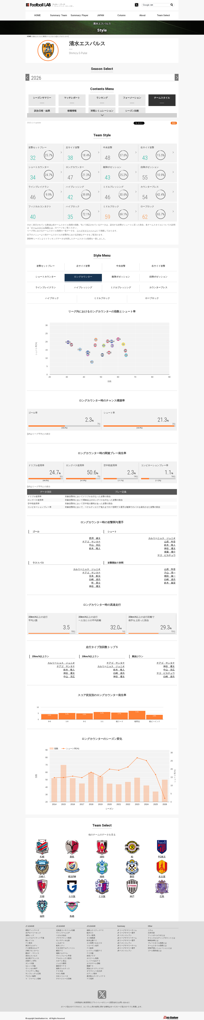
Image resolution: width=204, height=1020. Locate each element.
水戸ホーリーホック (33, 933)
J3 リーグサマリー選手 (126, 948)
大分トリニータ (62, 976)
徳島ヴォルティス (63, 968)
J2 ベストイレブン (124, 943)
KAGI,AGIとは (153, 940)
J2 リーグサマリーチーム (127, 938)
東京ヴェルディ (31, 946)
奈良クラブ (91, 956)
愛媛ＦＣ (90, 966)
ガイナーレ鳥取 (93, 958)
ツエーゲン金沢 (93, 946)
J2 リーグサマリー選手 (126, 940)
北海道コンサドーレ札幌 (65, 930)
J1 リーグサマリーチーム (127, 930)
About (142, 15)
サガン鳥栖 (60, 974)
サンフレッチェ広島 (33, 974)
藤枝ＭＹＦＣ (61, 966)
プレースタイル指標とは (157, 943)
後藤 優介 (170, 551)
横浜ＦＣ (59, 951)
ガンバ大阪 (30, 963)
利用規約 (79, 1002)
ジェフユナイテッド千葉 (35, 938)
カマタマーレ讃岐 (93, 963)
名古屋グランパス (32, 958)
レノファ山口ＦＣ (93, 961)
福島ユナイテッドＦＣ (95, 930)
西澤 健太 (94, 538)
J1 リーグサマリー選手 (126, 933)
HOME (37, 15)
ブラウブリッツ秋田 (63, 938)
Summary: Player (79, 15)
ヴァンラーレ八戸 (63, 933)
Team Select (163, 15)
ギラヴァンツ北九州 (94, 971)
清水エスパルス (31, 956)
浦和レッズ (30, 935)
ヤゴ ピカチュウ (166, 555)
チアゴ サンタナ (91, 541)
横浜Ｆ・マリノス (32, 953)
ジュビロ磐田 (61, 963)
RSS (174, 123)
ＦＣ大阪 (90, 953)
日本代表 (151, 933)
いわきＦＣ (60, 943)
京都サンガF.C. (31, 961)
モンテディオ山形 (63, 940)
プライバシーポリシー (100, 1002)
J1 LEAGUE (30, 926)
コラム (150, 930)
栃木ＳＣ (90, 933)
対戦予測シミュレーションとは (160, 948)
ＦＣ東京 (29, 943)
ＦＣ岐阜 (90, 948)
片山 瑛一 (170, 572)
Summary (121, 926)
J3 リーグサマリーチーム (127, 946)
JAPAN (100, 15)
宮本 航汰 (94, 576)
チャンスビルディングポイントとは (161, 938)
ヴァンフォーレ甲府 (63, 956)
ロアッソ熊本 (92, 974)
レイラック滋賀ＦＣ (94, 951)
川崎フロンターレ (32, 951)
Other (150, 926)
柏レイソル (30, 940)
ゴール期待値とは (155, 951)
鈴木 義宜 (170, 582)
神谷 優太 (170, 548)
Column (121, 15)
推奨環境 (87, 1002)
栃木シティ (60, 946)
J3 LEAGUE (91, 926)
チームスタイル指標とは (42, 228)
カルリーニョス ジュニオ (162, 538)
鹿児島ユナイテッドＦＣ (96, 976)
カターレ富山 (61, 961)
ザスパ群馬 (91, 935)
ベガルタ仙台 (61, 935)
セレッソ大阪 (31, 966)
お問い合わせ (123, 1002)
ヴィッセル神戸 (31, 968)
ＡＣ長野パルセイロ (94, 943)
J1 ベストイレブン (124, 935)
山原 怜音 (170, 541)
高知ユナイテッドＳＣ (95, 968)
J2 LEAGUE (60, 926)
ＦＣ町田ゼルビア (32, 948)
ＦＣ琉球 (90, 979)
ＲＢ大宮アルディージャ (65, 948)
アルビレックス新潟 (63, 958)
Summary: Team (58, 15)
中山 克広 (94, 545)
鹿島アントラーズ (32, 930)
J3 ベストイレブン (124, 951)
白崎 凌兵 (94, 579)
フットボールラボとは (156, 935)
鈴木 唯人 (94, 548)
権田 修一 (170, 576)
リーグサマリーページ (86, 231)
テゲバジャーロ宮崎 (63, 979)
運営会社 (113, 1002)
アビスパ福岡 (31, 976)
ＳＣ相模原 (91, 938)
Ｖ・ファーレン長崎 (33, 979)
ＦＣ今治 (59, 971)
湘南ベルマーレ (62, 953)
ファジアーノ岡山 (32, 971)
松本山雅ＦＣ (92, 940)
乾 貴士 (95, 582)
